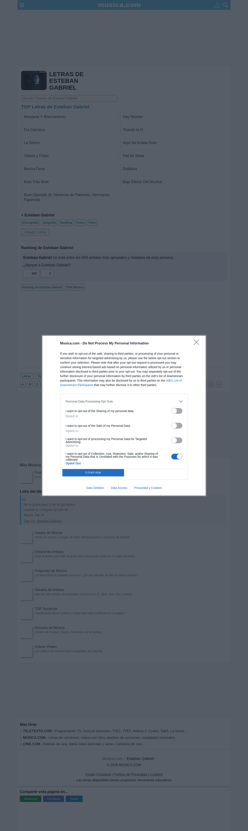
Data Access (119, 488)
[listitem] (124, 401)
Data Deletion (95, 488)
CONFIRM (93, 472)
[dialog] (124, 415)
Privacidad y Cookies (148, 488)
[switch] (176, 411)
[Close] (198, 344)
